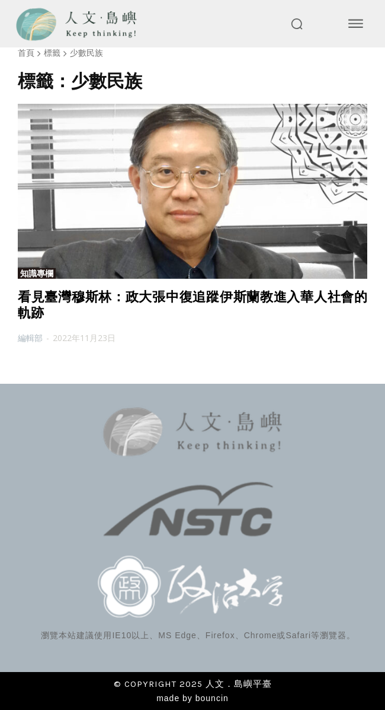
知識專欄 (36, 273)
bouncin (212, 698)
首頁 (26, 52)
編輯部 (30, 337)
